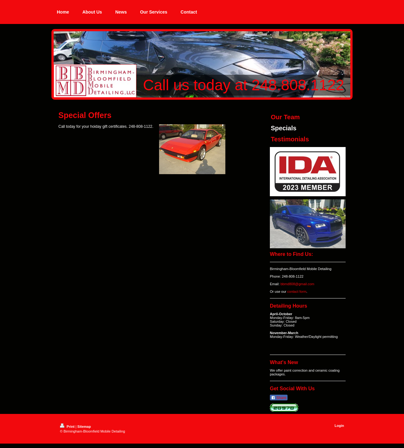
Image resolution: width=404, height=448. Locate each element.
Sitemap (84, 426)
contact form (296, 291)
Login (339, 425)
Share (278, 398)
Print (67, 426)
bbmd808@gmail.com (297, 284)
